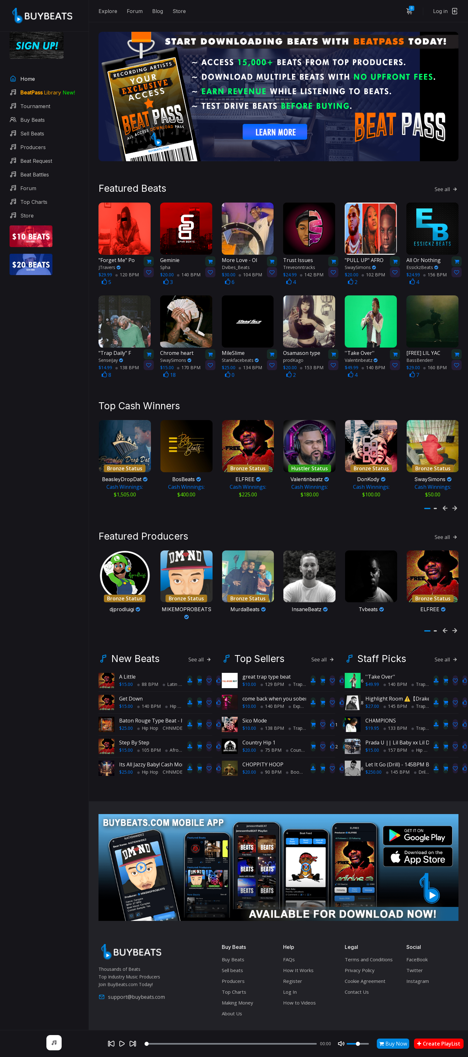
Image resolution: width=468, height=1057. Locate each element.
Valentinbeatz (361, 360)
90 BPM (271, 772)
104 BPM (250, 275)
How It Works (298, 970)
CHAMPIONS (380, 720)
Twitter (414, 970)
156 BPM (435, 275)
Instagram (417, 981)
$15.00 (126, 684)
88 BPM (147, 684)
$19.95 (372, 728)
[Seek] (231, 1044)
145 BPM (395, 706)
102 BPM (373, 275)
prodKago (293, 360)
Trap (295, 684)
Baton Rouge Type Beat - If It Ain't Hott (166, 720)
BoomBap (299, 772)
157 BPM (395, 750)
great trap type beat (266, 676)
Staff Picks (381, 658)
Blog (157, 11)
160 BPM (435, 367)
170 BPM (188, 367)
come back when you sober (274, 698)
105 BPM (149, 750)
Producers (233, 981)
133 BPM (395, 728)
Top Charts (234, 992)
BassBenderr (419, 360)
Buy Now (393, 1043)
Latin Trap (175, 684)
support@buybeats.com (131, 996)
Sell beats (232, 970)
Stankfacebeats (240, 360)
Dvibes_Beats (236, 267)
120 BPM (127, 275)
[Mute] (341, 1043)
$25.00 (126, 728)
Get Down (131, 698)
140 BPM (188, 275)
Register (292, 981)
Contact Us (357, 992)
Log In (290, 992)
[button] (427, 508)
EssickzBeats (422, 267)
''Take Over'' (380, 676)
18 (169, 374)
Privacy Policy (360, 970)
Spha (165, 267)
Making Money (237, 1002)
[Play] (122, 1043)
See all (446, 189)
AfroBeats (178, 750)
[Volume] (358, 1044)
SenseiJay (110, 360)
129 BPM (272, 684)
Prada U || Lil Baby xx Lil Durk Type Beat (414, 742)
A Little (127, 676)
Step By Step (134, 742)
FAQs (289, 959)
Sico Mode (254, 720)
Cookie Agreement (365, 981)
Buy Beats (233, 959)
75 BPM (271, 750)
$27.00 (372, 706)
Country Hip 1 (258, 742)
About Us (232, 1013)
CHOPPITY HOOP (262, 764)
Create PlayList (438, 1043)
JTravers (109, 267)
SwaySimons (360, 267)
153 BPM (311, 367)
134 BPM (250, 367)
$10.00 (249, 684)
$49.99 (372, 684)
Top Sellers (259, 658)
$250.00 (373, 772)
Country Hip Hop (305, 750)
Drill (420, 772)
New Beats (135, 658)
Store (179, 11)
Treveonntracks (299, 267)
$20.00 (249, 750)
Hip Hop (175, 706)
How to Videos (299, 1002)
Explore (107, 11)
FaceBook (417, 959)
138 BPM (127, 367)
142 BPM (311, 275)
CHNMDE (172, 728)
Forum (135, 11)
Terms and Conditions (369, 959)
